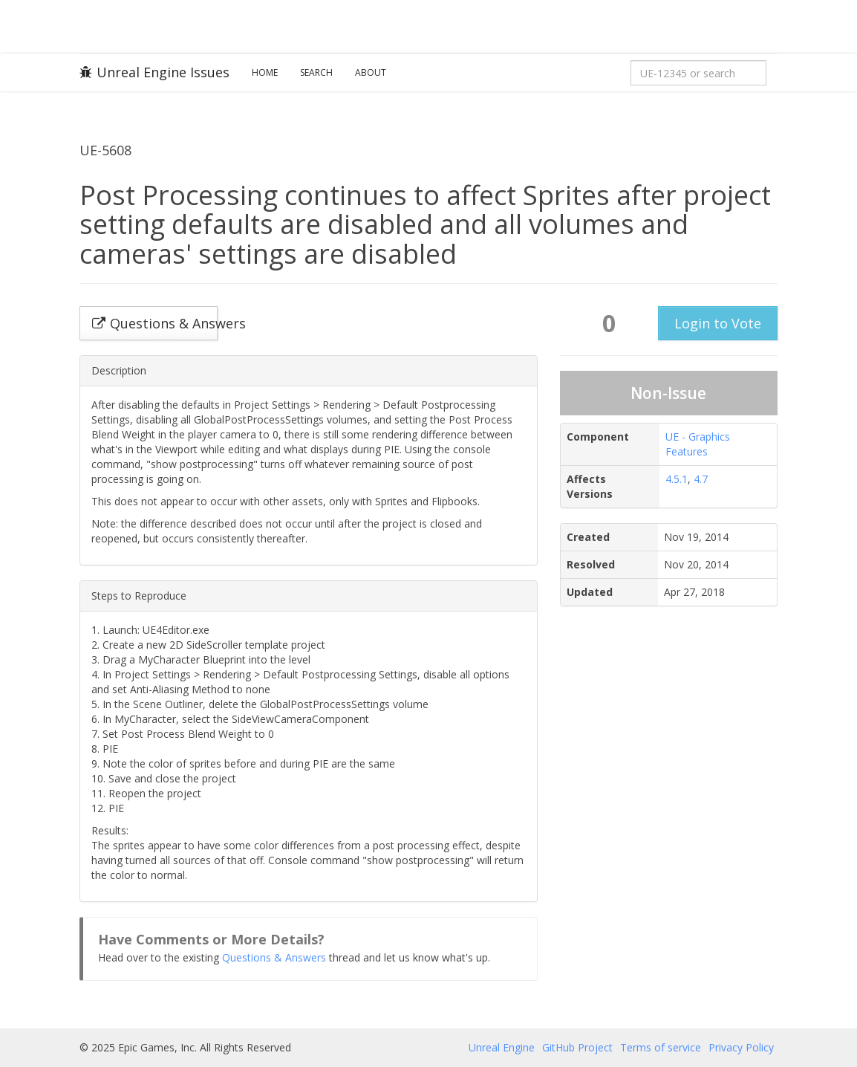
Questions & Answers (274, 957)
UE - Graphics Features (697, 443)
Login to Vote (717, 323)
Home (265, 72)
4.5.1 (676, 479)
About (370, 72)
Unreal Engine (502, 1047)
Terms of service (660, 1047)
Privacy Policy (741, 1047)
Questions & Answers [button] (155, 323)
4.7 (701, 479)
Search (316, 72)
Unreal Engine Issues (154, 72)
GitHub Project (577, 1047)
